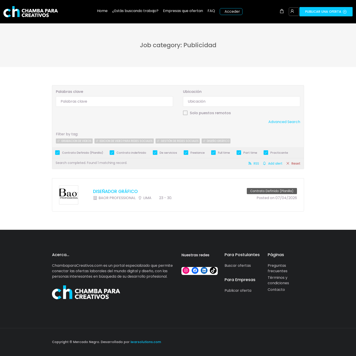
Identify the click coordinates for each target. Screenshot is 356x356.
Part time (250, 153)
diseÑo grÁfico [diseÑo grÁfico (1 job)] (218, 141)
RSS (256, 163)
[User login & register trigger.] (292, 12)
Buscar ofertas (238, 265)
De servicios (168, 153)
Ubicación (192, 91)
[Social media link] (300, 341)
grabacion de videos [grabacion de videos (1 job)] (76, 141)
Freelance (197, 153)
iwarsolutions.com (145, 342)
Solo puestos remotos (210, 113)
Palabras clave (69, 91)
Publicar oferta (238, 290)
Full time (224, 153)
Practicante (279, 153)
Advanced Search (284, 121)
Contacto (276, 289)
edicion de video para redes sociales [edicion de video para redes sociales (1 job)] (126, 141)
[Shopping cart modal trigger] (281, 12)
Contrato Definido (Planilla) (82, 153)
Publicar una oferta (326, 11)
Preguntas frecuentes (277, 268)
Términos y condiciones (278, 280)
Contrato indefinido (131, 153)
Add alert (275, 163)
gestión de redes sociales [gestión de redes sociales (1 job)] (180, 141)
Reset (296, 163)
